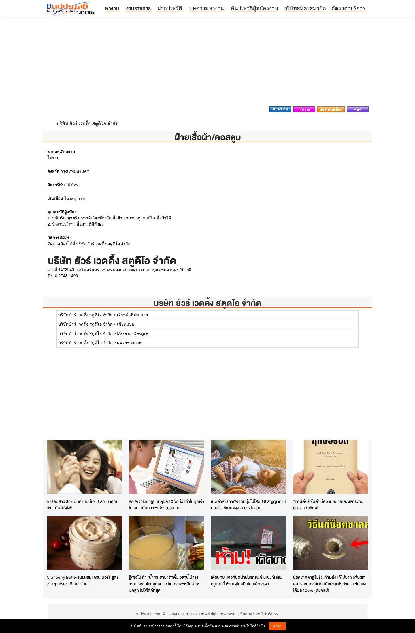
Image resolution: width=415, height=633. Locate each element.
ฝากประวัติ (170, 8)
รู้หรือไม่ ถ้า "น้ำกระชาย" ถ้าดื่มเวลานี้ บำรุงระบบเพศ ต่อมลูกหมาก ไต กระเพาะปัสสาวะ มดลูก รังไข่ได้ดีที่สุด (164, 583)
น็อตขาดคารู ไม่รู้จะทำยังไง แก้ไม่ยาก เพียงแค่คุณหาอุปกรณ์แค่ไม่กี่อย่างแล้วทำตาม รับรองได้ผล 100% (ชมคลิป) (329, 583)
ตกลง (277, 626)
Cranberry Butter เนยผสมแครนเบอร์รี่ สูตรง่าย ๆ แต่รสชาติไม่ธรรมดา (82, 580)
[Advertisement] (207, 63)
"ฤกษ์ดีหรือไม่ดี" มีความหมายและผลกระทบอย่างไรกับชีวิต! (328, 504)
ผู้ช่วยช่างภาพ (129, 342)
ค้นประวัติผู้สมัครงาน (254, 8)
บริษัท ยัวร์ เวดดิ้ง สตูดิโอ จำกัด (207, 302)
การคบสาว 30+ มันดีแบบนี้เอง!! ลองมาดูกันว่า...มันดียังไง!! (83, 504)
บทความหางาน (206, 8)
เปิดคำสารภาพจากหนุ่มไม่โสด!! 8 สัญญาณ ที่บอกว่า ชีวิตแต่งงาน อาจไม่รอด (248, 504)
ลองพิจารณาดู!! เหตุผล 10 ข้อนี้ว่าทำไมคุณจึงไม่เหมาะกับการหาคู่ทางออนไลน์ (166, 504)
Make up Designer (133, 333)
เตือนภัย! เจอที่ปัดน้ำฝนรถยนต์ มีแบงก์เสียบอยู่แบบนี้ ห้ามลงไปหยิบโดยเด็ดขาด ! (246, 580)
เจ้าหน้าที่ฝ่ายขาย (132, 315)
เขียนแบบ (125, 324)
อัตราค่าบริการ (348, 8)
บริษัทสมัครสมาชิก (305, 8)
